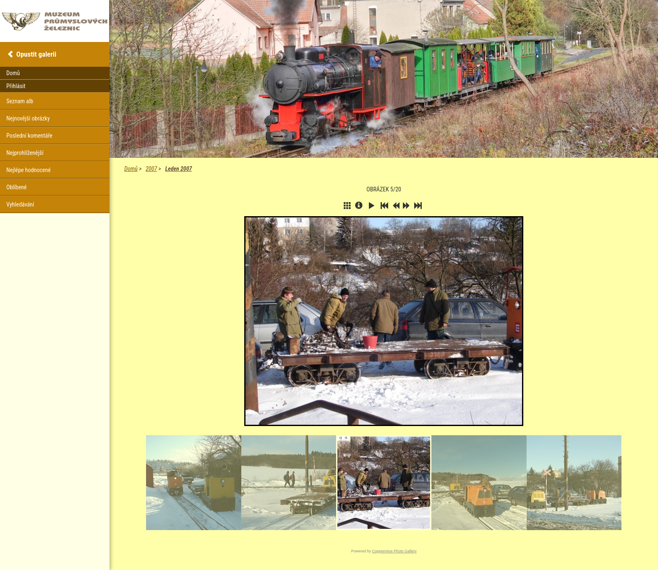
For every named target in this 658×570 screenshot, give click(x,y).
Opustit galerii (36, 54)
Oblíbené (16, 187)
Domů (130, 168)
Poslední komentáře (29, 135)
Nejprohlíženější (24, 152)
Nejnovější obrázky (28, 118)
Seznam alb (19, 101)
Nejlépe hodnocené (28, 170)
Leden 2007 (178, 168)
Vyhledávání (20, 204)
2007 (151, 168)
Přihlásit (16, 86)
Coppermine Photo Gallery (394, 551)
